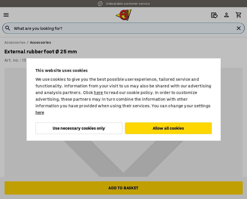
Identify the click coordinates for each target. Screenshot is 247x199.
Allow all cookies (168, 128)
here (98, 92)
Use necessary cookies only (79, 128)
